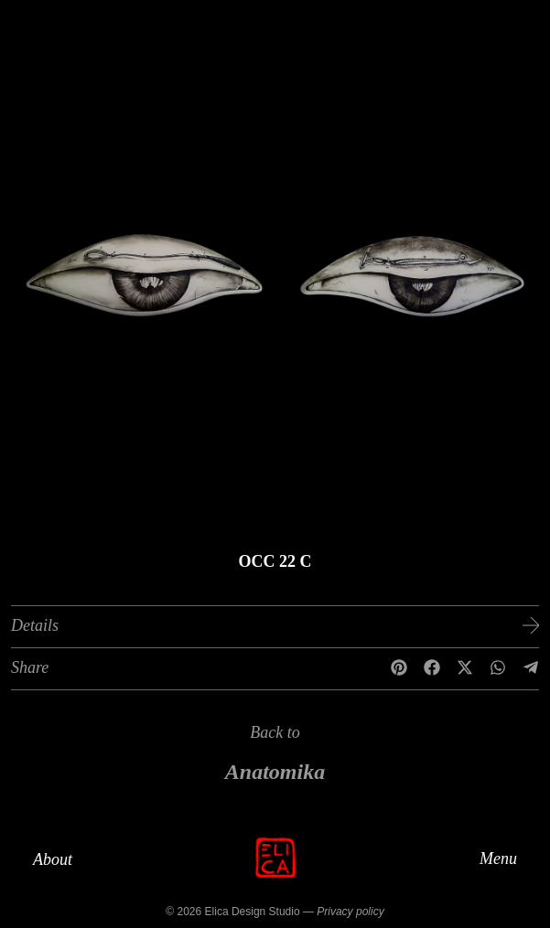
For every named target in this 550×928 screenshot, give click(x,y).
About (52, 859)
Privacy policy (350, 911)
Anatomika (275, 772)
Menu (498, 857)
